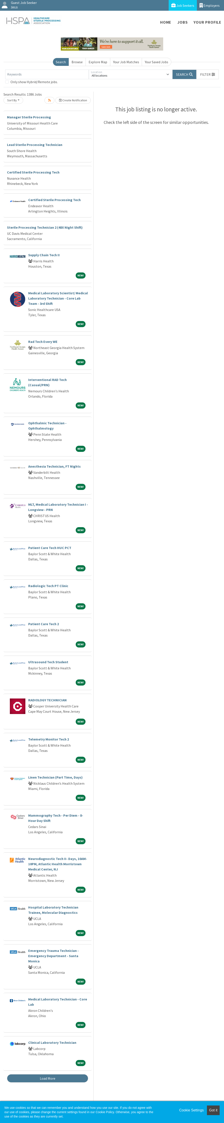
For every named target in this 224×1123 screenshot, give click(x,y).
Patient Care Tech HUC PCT (49, 548)
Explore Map (98, 62)
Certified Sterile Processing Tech (33, 172)
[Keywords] (47, 74)
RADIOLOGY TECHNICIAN (47, 700)
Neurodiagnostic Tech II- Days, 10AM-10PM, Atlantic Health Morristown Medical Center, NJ (57, 863)
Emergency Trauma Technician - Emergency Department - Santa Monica (53, 955)
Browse (77, 62)
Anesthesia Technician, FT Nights (54, 466)
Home (165, 22)
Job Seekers (182, 5)
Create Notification (73, 100)
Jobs (182, 22)
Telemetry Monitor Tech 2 (48, 739)
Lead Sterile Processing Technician (34, 144)
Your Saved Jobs (156, 62)
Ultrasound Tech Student (48, 662)
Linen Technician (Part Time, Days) (55, 777)
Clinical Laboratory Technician (52, 1042)
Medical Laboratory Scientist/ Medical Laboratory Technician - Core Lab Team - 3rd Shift (58, 298)
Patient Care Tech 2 (43, 624)
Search (61, 62)
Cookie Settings (191, 1110)
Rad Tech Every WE (43, 341)
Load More (47, 1078)
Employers (210, 5)
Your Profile (207, 22)
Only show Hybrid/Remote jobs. (34, 82)
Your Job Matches (126, 62)
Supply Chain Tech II (44, 255)
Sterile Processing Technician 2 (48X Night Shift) (45, 227)
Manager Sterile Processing (29, 117)
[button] (207, 74)
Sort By (12, 100)
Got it (213, 1110)
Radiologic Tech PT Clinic (48, 586)
